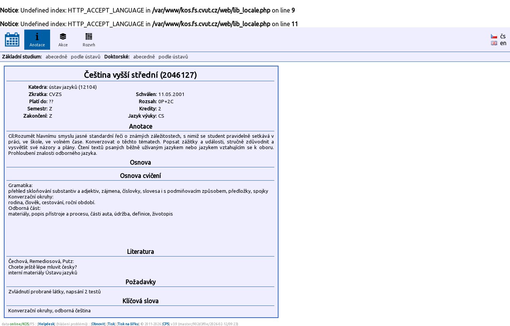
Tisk (111, 324)
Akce (63, 38)
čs (503, 36)
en (503, 42)
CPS (166, 324)
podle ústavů (86, 57)
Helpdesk (46, 324)
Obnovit (98, 324)
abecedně (56, 57)
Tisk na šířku (128, 324)
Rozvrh (89, 38)
